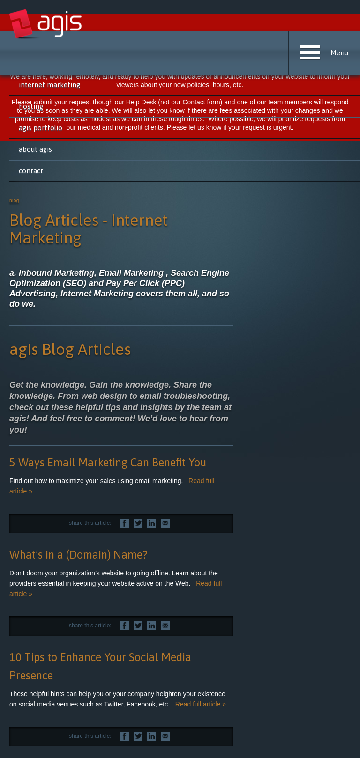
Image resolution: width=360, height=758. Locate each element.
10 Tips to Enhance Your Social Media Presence (100, 666)
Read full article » (200, 704)
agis (46, 24)
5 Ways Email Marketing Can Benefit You (107, 462)
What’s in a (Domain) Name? (78, 554)
